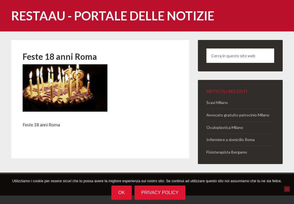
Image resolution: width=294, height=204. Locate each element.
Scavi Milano (217, 102)
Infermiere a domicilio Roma (230, 139)
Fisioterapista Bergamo (226, 152)
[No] (287, 189)
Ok (121, 192)
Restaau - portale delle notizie (112, 15)
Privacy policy (160, 192)
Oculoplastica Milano (224, 127)
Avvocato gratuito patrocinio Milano (237, 114)
